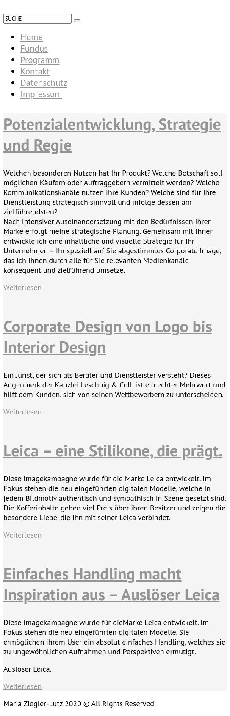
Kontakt (35, 71)
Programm (39, 60)
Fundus (34, 48)
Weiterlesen (22, 287)
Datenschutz (43, 82)
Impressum (41, 94)
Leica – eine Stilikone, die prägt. (112, 450)
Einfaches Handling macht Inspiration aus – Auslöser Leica (111, 583)
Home (31, 37)
